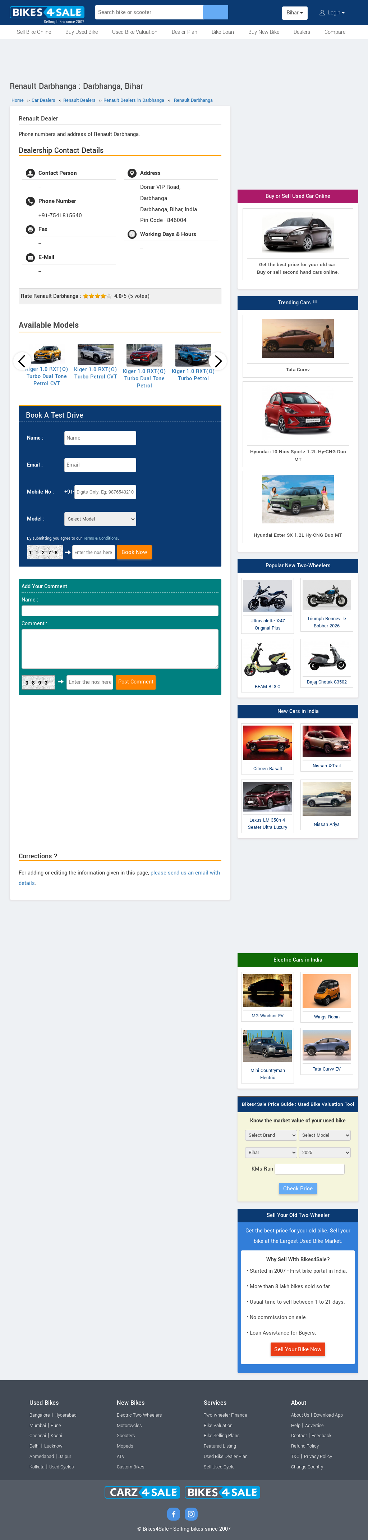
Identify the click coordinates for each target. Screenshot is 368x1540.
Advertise (314, 1425)
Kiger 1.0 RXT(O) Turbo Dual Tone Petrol (144, 379)
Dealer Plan (184, 32)
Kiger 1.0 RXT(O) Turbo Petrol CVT (96, 373)
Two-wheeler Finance (225, 1415)
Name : (35, 438)
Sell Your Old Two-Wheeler (298, 1215)
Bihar (295, 13)
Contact (299, 1435)
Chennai (37, 1435)
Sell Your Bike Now (298, 1349)
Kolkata (37, 1467)
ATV (121, 1456)
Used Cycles (61, 1467)
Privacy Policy (318, 1456)
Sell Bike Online (34, 32)
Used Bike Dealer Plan (226, 1456)
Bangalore (39, 1415)
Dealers (302, 32)
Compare (335, 32)
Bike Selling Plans (221, 1435)
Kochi (56, 1435)
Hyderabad (66, 1415)
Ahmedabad (41, 1456)
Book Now (134, 552)
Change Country (307, 1467)
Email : (35, 465)
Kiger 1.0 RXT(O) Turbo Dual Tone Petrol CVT (47, 376)
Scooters (126, 1435)
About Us (300, 1415)
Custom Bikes (130, 1467)
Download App (328, 1415)
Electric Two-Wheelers (139, 1415)
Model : (36, 519)
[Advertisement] (184, 59)
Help (295, 1425)
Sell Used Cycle (219, 1467)
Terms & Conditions (100, 538)
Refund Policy (305, 1446)
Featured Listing (220, 1446)
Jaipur (65, 1456)
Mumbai (37, 1425)
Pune (56, 1425)
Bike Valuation (218, 1425)
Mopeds (125, 1446)
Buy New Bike (263, 32)
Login (332, 13)
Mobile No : (40, 492)
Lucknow (53, 1446)
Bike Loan (223, 32)
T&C (295, 1456)
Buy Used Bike (81, 32)
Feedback (321, 1435)
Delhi (34, 1446)
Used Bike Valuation (134, 32)
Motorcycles (129, 1425)
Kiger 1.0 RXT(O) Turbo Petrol (193, 375)
